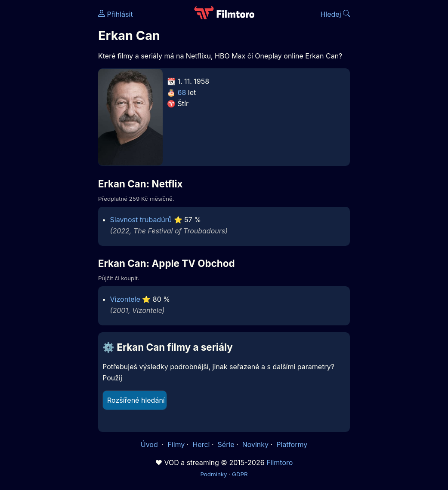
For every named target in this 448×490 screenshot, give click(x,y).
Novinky (255, 444)
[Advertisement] (46, 132)
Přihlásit (115, 14)
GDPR (240, 474)
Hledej (335, 14)
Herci (201, 444)
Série (226, 444)
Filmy (176, 444)
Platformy (291, 444)
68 (182, 92)
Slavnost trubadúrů (141, 219)
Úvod (150, 444)
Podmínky (213, 474)
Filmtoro (279, 462)
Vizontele (125, 299)
